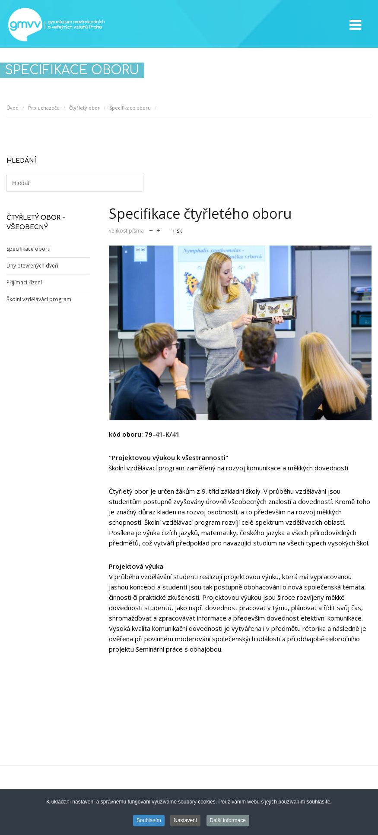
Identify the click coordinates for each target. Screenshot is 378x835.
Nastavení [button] (185, 821)
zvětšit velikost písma (159, 230)
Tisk (177, 230)
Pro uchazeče (44, 107)
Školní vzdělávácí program (38, 299)
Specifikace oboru (130, 107)
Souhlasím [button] (149, 821)
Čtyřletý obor (84, 107)
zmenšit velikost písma (151, 230)
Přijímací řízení (24, 282)
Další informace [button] (228, 821)
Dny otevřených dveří (32, 265)
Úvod (12, 107)
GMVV (56, 24)
